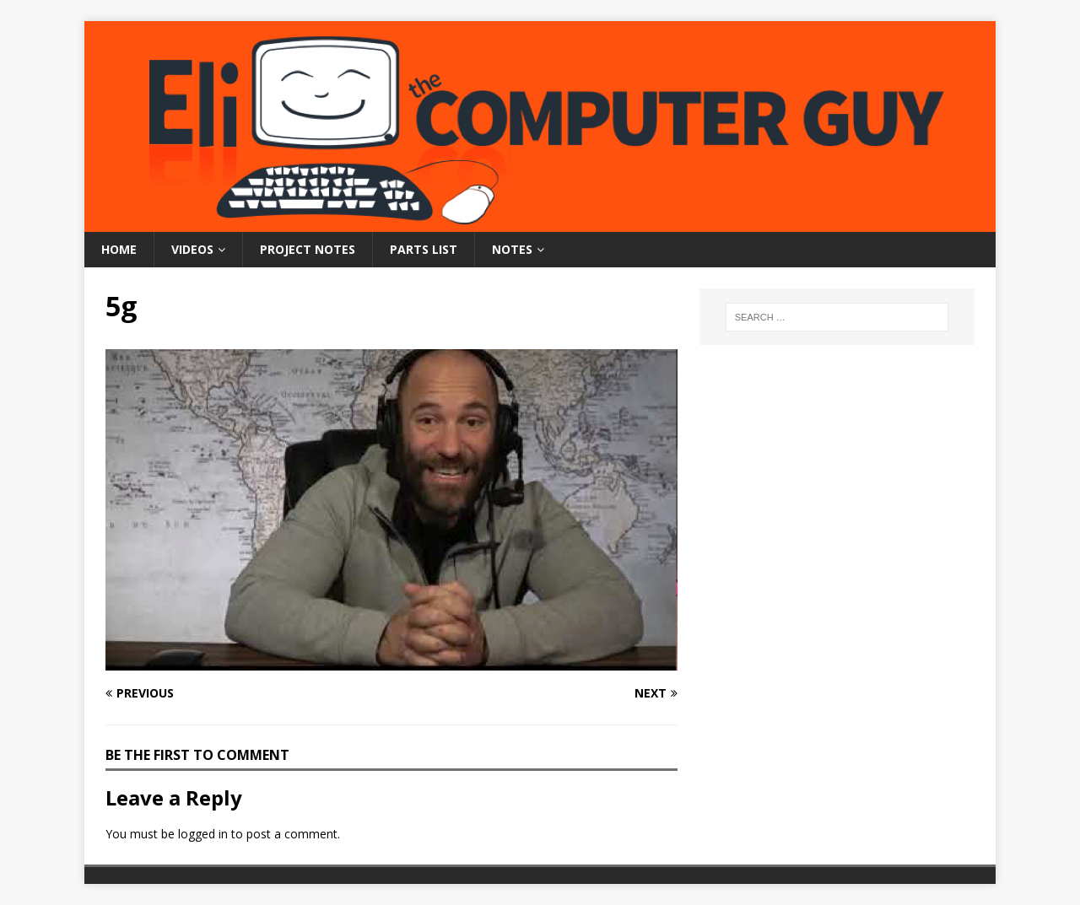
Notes (512, 249)
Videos (192, 249)
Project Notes (307, 249)
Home (119, 249)
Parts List (423, 249)
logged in (203, 834)
